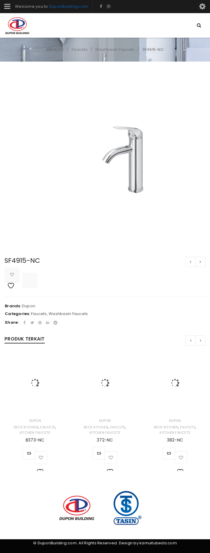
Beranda (55, 49)
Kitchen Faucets (35, 432)
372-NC (105, 440)
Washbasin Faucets (114, 49)
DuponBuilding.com (68, 6)
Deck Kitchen (26, 427)
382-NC (175, 440)
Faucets (80, 49)
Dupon (28, 306)
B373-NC (35, 440)
